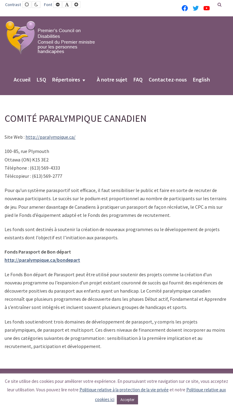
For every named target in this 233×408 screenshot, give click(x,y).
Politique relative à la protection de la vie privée (124, 390)
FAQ (138, 80)
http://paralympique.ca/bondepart (42, 260)
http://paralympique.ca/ (50, 137)
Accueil (22, 80)
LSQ (41, 80)
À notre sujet (112, 80)
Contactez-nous (168, 80)
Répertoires (66, 80)
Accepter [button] (127, 399)
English (201, 80)
